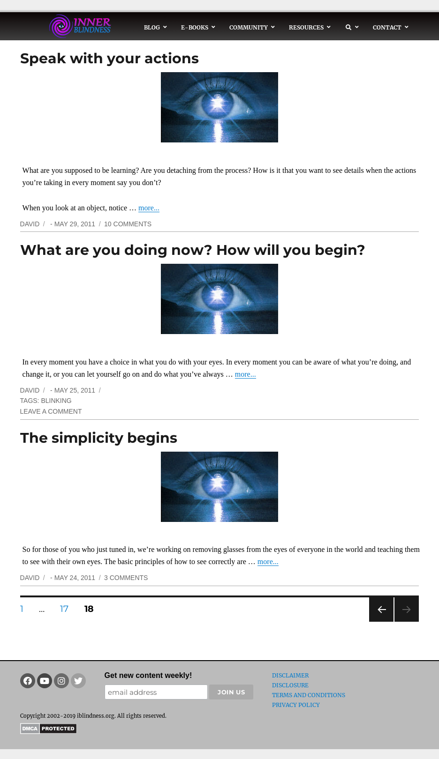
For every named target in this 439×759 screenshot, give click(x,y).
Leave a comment (51, 411)
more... (148, 208)
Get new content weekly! (148, 675)
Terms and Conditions (308, 695)
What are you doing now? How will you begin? (192, 250)
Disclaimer (290, 675)
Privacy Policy (296, 704)
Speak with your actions (109, 58)
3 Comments (126, 577)
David (30, 224)
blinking (56, 400)
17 (68, 608)
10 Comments (127, 224)
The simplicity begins (98, 437)
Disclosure (290, 685)
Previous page (381, 621)
